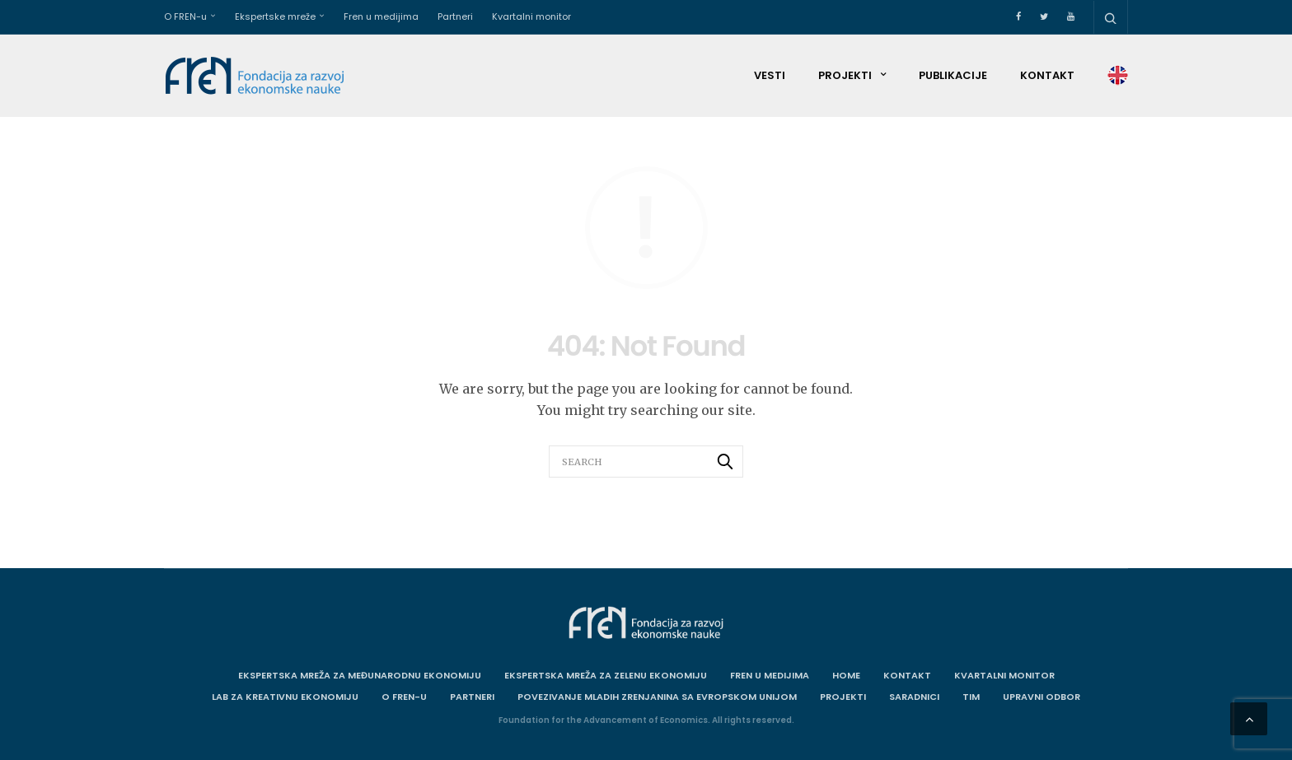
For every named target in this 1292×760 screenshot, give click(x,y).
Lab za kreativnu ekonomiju (285, 696)
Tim (971, 696)
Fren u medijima (381, 16)
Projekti (845, 75)
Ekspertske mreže (275, 16)
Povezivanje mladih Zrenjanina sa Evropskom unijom (657, 696)
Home (846, 675)
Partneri (455, 16)
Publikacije (953, 75)
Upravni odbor (1041, 696)
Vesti (769, 75)
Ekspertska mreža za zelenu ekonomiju (605, 675)
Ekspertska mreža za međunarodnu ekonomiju (359, 675)
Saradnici (914, 696)
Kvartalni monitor (531, 16)
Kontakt (1047, 75)
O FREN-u (185, 16)
